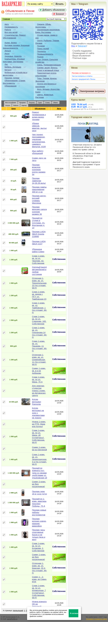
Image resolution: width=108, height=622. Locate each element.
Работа (8, 30)
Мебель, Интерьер (13, 67)
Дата (59, 109)
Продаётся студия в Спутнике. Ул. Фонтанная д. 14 (38, 223)
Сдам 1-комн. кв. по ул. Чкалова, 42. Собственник (38, 259)
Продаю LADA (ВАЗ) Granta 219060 (38, 234)
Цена (13, 109)
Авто (7, 24)
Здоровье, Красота (13, 56)
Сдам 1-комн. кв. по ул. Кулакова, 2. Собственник (38, 547)
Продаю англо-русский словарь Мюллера (39, 199)
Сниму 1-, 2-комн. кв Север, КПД (39, 579)
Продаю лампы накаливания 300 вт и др (39, 189)
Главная (6, 19)
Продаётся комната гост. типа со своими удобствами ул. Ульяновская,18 (39, 473)
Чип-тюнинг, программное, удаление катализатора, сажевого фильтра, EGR (39, 140)
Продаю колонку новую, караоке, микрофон (39, 522)
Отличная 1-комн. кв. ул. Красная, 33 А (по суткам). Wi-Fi (39, 568)
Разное (40, 57)
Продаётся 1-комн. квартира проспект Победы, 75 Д (39, 502)
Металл (8, 70)
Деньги (8, 51)
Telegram (82, 46)
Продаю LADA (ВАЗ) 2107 (38, 242)
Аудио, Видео (11, 43)
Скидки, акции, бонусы (47, 68)
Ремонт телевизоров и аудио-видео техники (39, 116)
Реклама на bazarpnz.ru (81, 73)
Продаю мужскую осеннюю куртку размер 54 (38, 170)
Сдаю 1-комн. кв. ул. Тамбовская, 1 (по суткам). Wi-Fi (39, 308)
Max (73, 46)
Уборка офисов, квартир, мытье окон (39, 127)
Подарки (41, 46)
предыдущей (18, 611)
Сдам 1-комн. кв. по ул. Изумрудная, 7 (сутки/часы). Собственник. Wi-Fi (39, 591)
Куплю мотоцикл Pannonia (36, 401)
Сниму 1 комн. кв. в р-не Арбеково (39, 370)
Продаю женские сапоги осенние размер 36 (39, 210)
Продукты (41, 51)
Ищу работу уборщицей (37, 152)
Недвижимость (11, 27)
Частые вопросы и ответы (82, 76)
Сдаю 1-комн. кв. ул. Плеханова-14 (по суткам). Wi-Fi (39, 332)
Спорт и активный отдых (48, 70)
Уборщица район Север (38, 250)
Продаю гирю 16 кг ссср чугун (39, 492)
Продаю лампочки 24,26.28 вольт (39, 180)
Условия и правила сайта (96, 619)
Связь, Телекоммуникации (49, 65)
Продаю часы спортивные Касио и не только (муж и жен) (38, 535)
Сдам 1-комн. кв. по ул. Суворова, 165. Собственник (39, 320)
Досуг (7, 54)
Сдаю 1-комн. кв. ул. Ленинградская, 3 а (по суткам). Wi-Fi (39, 459)
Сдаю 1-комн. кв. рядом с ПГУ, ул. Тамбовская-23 (39, 295)
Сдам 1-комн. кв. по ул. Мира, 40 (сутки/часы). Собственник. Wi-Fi (38, 436)
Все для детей (11, 32)
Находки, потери (12, 78)
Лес (6, 64)
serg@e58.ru (12, 619)
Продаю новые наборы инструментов (39, 512)
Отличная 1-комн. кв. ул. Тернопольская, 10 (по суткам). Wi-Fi (39, 283)
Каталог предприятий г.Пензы (83, 79)
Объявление (40, 109)
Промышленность (45, 54)
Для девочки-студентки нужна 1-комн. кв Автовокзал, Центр (39, 391)
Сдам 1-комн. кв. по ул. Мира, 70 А (38, 379)
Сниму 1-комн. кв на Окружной (39, 448)
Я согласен (74, 613)
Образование (11, 86)
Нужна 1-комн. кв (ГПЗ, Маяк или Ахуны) (39, 424)
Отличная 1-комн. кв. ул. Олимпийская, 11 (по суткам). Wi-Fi (39, 360)
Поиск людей (43, 49)
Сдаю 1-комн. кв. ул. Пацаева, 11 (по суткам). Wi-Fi (39, 346)
